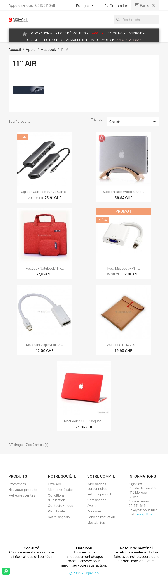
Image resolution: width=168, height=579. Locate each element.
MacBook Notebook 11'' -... (45, 268)
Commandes (96, 500)
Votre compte (101, 476)
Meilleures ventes (22, 495)
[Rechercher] (136, 19)
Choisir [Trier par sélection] (133, 121)
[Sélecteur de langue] (85, 6)
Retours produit (99, 494)
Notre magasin (59, 517)
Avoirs (91, 505)
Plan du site (56, 511)
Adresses (94, 511)
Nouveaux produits (23, 490)
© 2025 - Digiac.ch (84, 573)
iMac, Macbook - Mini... (123, 268)
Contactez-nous (60, 505)
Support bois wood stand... (123, 192)
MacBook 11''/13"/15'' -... (123, 345)
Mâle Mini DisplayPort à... (44, 345)
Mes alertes (96, 523)
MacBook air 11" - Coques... (84, 421)
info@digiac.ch (147, 514)
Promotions (17, 484)
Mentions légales (61, 490)
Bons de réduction (101, 517)
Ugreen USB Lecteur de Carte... (44, 192)
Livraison (54, 484)
